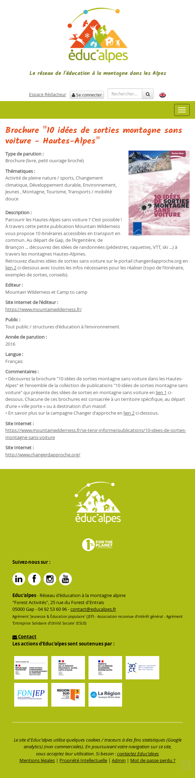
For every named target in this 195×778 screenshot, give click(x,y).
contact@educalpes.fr (93, 609)
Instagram (49, 579)
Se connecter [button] (87, 95)
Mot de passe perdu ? (153, 760)
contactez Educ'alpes (138, 753)
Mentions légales (37, 760)
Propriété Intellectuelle (83, 760)
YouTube (65, 579)
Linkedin (18, 579)
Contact (24, 636)
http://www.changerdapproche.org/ (42, 454)
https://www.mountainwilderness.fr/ (43, 309)
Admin (119, 760)
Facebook (34, 579)
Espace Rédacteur (47, 94)
